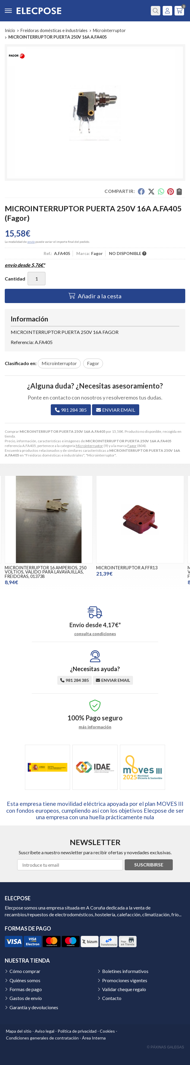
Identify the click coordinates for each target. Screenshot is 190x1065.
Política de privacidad (77, 1031)
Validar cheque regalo (124, 989)
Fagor (132, 445)
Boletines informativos (125, 971)
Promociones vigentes (124, 980)
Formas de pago (26, 989)
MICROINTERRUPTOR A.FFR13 (126, 567)
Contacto (111, 998)
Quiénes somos (25, 980)
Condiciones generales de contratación (42, 1037)
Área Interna (94, 1037)
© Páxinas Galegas (165, 1047)
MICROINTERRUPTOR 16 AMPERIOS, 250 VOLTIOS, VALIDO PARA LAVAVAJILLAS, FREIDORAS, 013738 (45, 572)
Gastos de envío (26, 998)
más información (95, 727)
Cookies (107, 1031)
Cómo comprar (25, 971)
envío (31, 241)
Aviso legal (44, 1031)
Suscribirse (148, 864)
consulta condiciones (95, 633)
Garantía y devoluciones (34, 1007)
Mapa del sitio (18, 1031)
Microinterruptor (89, 445)
